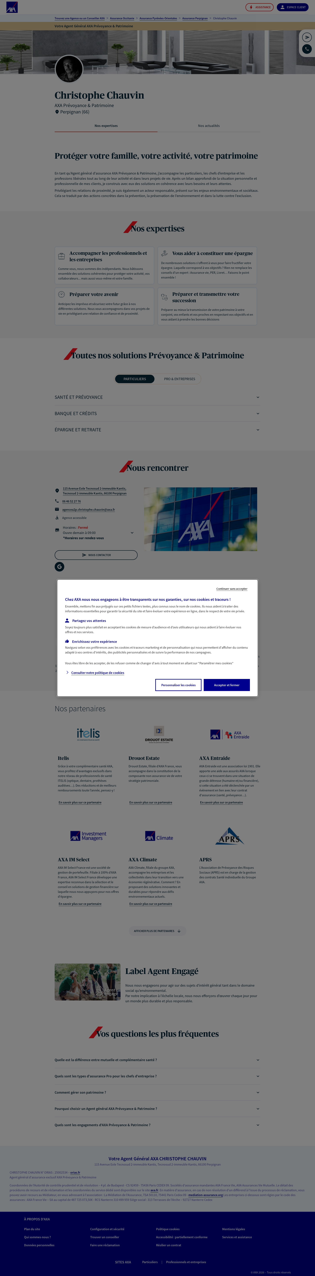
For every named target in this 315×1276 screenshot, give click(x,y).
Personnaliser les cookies (178, 685)
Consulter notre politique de (97, 673)
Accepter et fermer (226, 685)
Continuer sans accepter (232, 589)
